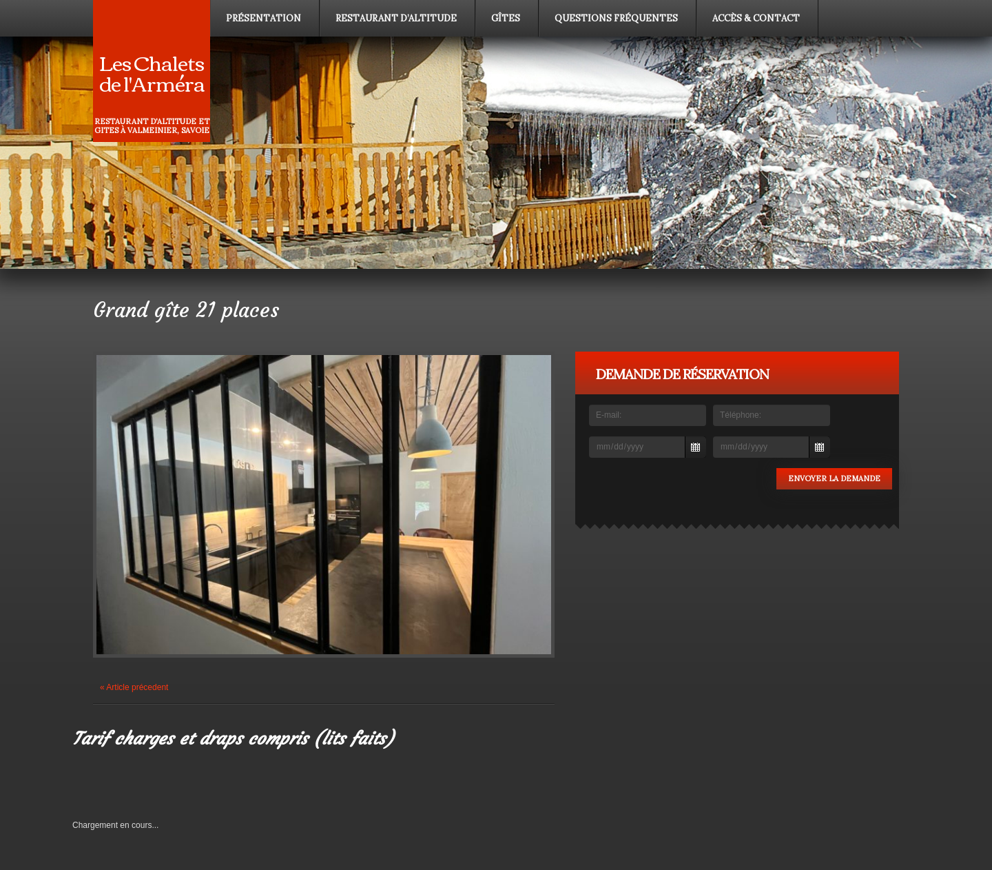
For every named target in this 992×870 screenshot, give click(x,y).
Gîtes (505, 18)
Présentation (263, 18)
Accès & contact (756, 18)
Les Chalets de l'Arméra (152, 72)
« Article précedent (134, 687)
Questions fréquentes (616, 18)
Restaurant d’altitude (396, 18)
